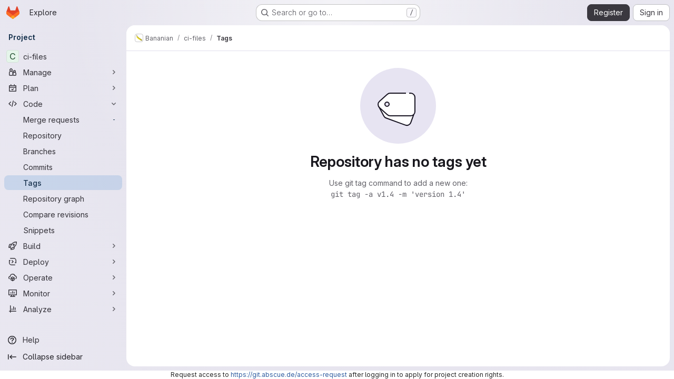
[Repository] (63, 135)
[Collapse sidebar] (63, 357)
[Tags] (63, 182)
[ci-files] (63, 56)
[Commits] (63, 166)
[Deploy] (63, 261)
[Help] (63, 340)
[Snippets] (63, 230)
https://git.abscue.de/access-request (289, 374)
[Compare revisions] (63, 214)
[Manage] (63, 72)
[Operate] (63, 277)
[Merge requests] (63, 119)
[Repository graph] (63, 198)
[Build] (63, 245)
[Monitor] (63, 293)
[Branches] (63, 151)
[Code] (63, 103)
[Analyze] (63, 309)
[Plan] (63, 88)
